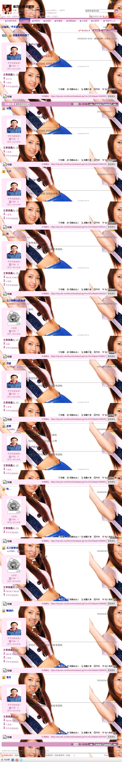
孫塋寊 (62, 10)
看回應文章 (84, 31)
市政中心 (109, 21)
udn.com (117, 755)
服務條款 (38, 755)
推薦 (114, 39)
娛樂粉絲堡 (16, 16)
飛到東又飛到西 (12, 277)
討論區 (25, 21)
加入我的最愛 (39, 13)
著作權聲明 (48, 755)
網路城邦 (116, 2)
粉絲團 (7, 759)
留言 (9, 69)
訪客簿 (95, 21)
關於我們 (18, 755)
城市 (8, 16)
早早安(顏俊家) (24, 10)
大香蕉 (9, 83)
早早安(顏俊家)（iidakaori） (32, 551)
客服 (68, 755)
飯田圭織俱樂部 (23, 6)
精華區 (36, 21)
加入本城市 (17, 13)
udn (3, 16)
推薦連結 (71, 21)
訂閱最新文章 (51, 13)
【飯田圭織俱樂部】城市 (41, 16)
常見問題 (28, 755)
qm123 (9, 79)
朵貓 (8, 344)
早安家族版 (17, 26)
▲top (118, 750)
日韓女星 (26, 16)
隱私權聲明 (59, 755)
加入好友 (17, 69)
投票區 (47, 21)
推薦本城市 (28, 13)
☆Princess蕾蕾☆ (50, 10)
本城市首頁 (10, 21)
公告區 (83, 21)
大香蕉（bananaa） (28, 237)
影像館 (58, 21)
